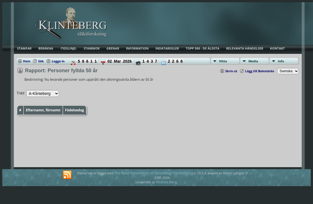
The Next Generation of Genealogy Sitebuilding (153, 173)
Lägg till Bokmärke (259, 71)
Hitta (223, 61)
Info (281, 61)
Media (253, 61)
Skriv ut (231, 71)
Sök (41, 61)
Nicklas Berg (166, 182)
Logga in (58, 61)
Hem (27, 61)
